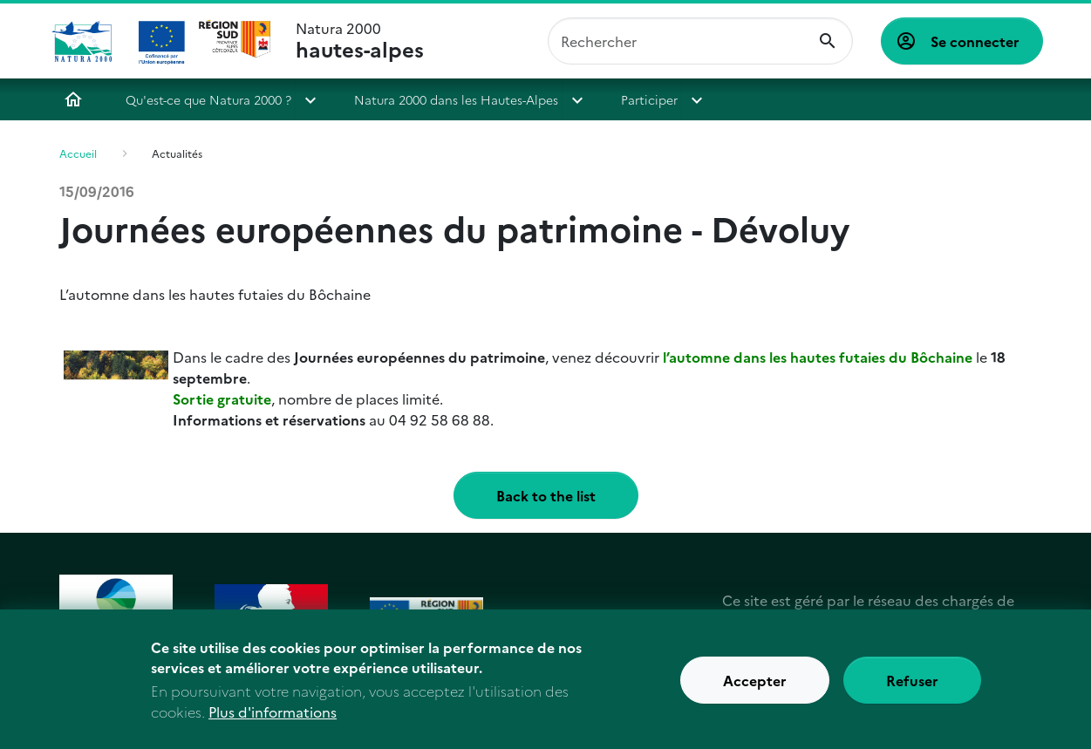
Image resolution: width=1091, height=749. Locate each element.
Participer (649, 99)
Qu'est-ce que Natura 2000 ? (208, 99)
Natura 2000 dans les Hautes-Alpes (456, 99)
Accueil (73, 99)
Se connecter (975, 41)
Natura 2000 (360, 41)
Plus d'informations (272, 723)
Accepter (755, 691)
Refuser (912, 691)
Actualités (177, 153)
